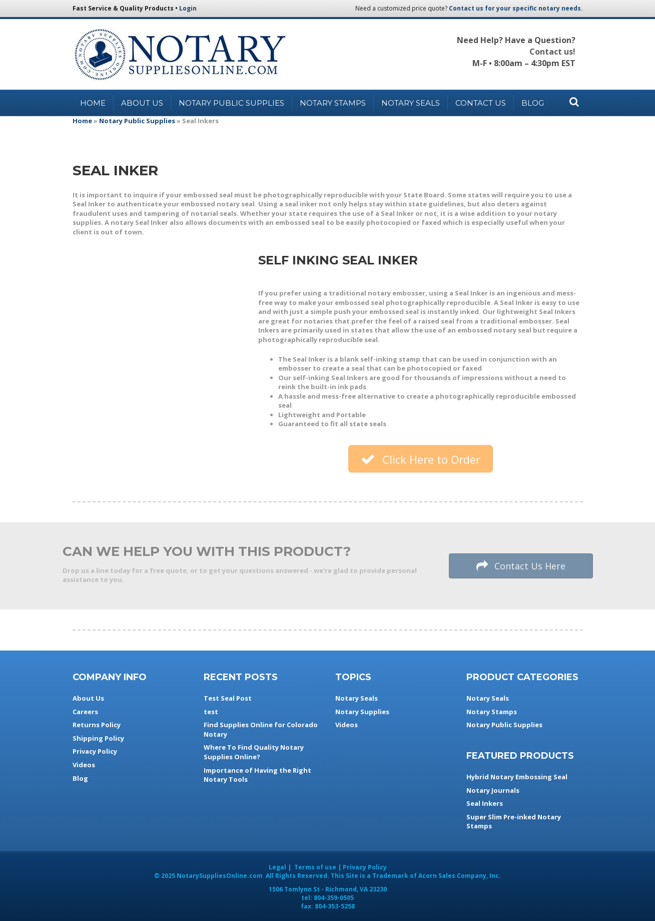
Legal (277, 867)
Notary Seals (410, 103)
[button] (420, 459)
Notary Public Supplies (231, 103)
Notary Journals (492, 790)
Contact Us (480, 103)
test (211, 711)
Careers (85, 711)
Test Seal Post (228, 698)
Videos (84, 764)
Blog (532, 103)
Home (93, 103)
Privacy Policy (95, 751)
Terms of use (315, 867)
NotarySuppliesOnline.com (220, 875)
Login (188, 8)
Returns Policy (97, 724)
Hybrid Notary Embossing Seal (516, 776)
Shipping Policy (98, 738)
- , (328, 889)
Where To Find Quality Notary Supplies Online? (254, 752)
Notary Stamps (333, 103)
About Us (142, 103)
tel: (327, 897)
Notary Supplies (362, 711)
